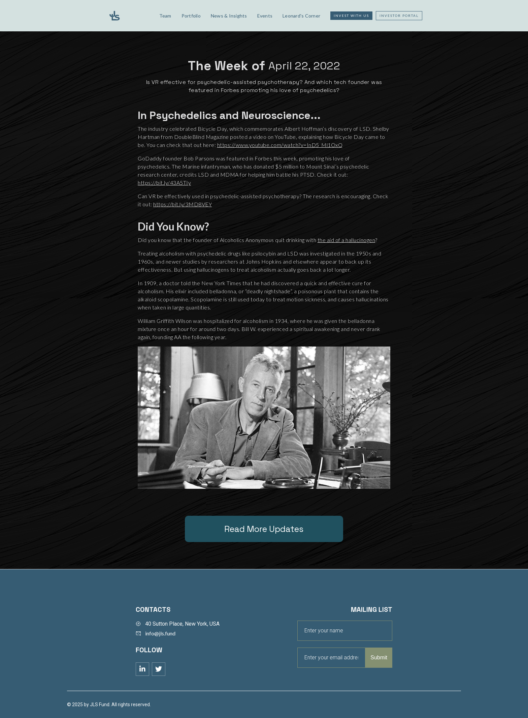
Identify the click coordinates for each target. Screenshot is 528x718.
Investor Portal (399, 15)
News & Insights (229, 16)
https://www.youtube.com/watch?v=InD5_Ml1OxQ (280, 145)
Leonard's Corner (301, 16)
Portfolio (191, 16)
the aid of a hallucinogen (346, 240)
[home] (128, 16)
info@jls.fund (160, 633)
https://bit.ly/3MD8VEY (182, 204)
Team (165, 16)
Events (265, 16)
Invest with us (351, 15)
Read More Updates (263, 528)
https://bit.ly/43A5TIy (164, 182)
